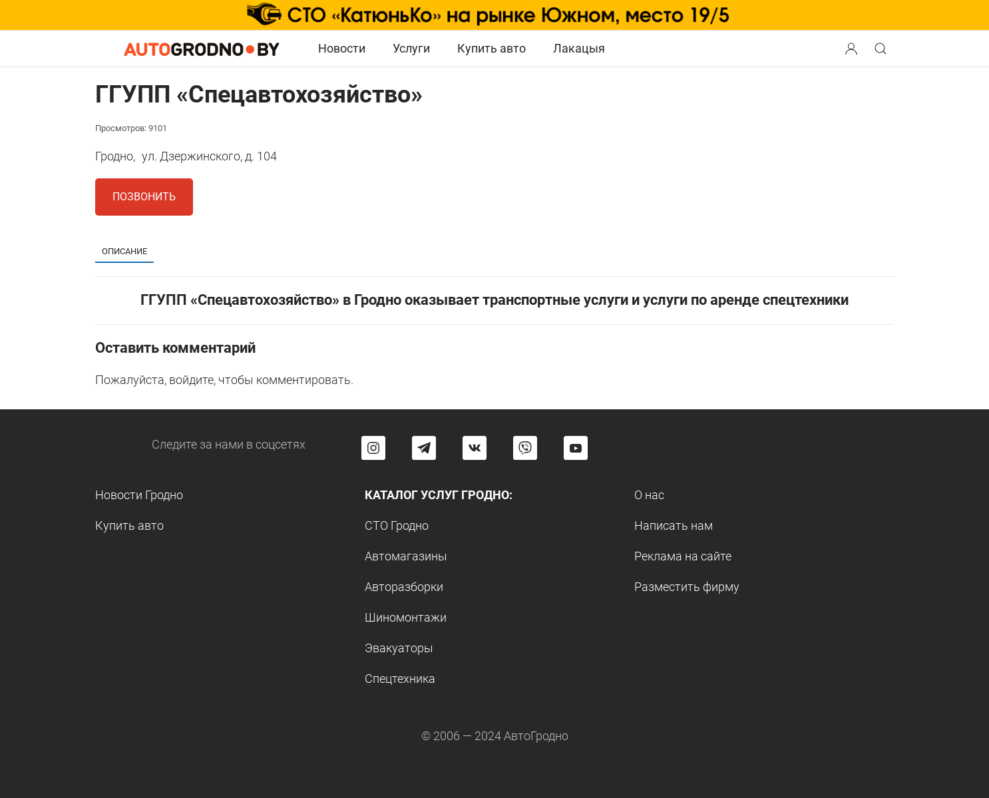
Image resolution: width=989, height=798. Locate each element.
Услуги (411, 48)
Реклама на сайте (682, 556)
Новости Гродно (139, 495)
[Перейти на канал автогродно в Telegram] (424, 448)
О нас (649, 495)
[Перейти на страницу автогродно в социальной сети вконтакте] (475, 448)
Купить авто (491, 48)
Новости (341, 48)
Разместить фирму (686, 587)
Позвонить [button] (144, 196)
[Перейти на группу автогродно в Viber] (525, 448)
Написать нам (673, 525)
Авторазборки (404, 587)
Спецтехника (400, 679)
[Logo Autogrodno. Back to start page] (201, 47)
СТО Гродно (397, 525)
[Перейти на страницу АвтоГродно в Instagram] (373, 448)
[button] (852, 47)
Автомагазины (406, 556)
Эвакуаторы (399, 648)
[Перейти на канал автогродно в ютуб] (576, 448)
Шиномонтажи (406, 617)
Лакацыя (579, 48)
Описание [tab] (124, 251)
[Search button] (851, 49)
